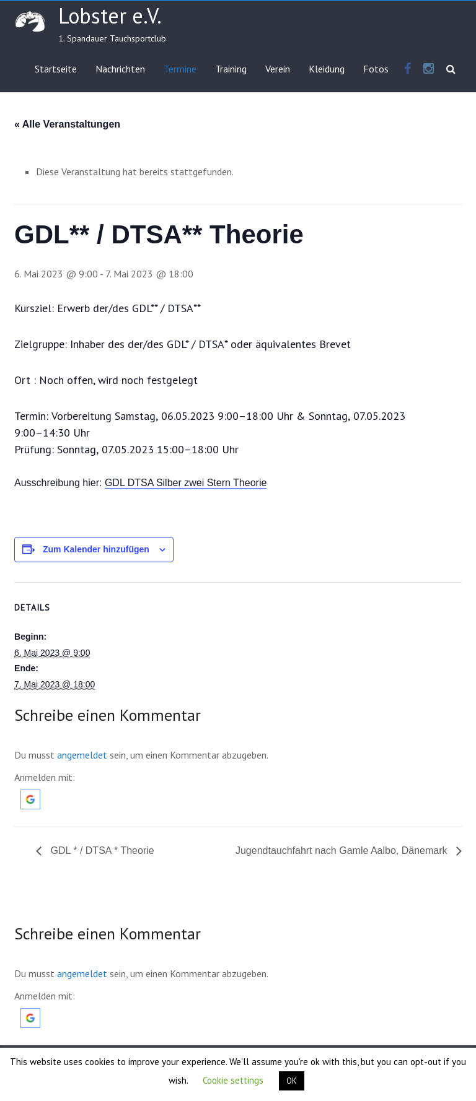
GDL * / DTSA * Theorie (101, 850)
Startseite (56, 69)
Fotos (376, 69)
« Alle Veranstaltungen (67, 124)
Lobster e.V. (110, 15)
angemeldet (82, 755)
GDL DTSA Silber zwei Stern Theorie (186, 482)
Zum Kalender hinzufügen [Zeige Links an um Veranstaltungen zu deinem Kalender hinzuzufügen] (96, 549)
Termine (180, 69)
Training (231, 69)
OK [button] (291, 1081)
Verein (277, 69)
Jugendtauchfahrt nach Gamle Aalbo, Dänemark (343, 850)
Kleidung (327, 69)
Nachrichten (120, 69)
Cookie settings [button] (233, 1080)
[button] (30, 796)
